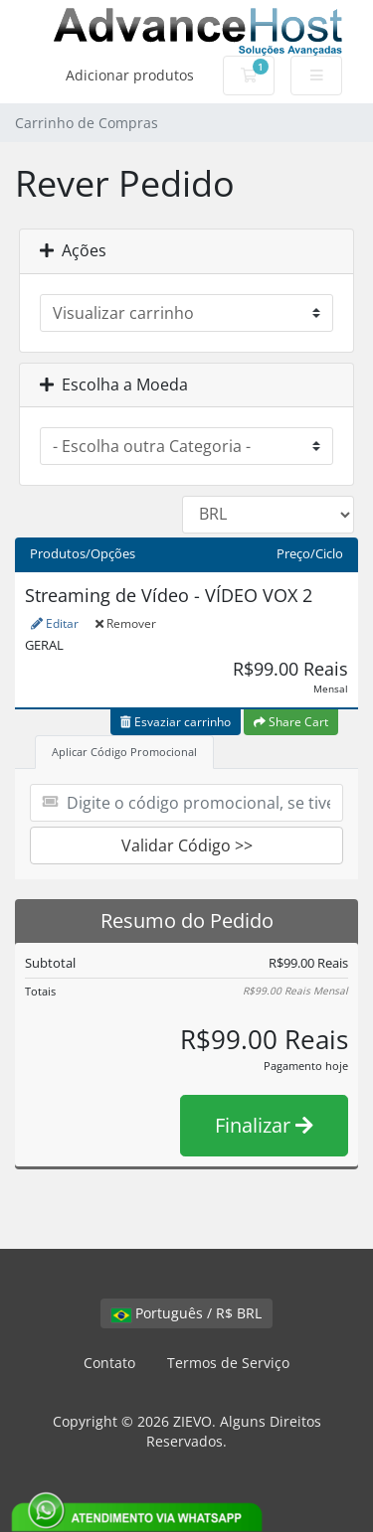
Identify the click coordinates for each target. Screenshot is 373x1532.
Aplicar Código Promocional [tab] (124, 751)
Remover (125, 623)
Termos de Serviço (228, 1362)
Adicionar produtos (130, 75)
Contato (109, 1362)
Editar (55, 623)
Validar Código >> (187, 845)
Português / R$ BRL (186, 1312)
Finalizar (264, 1125)
